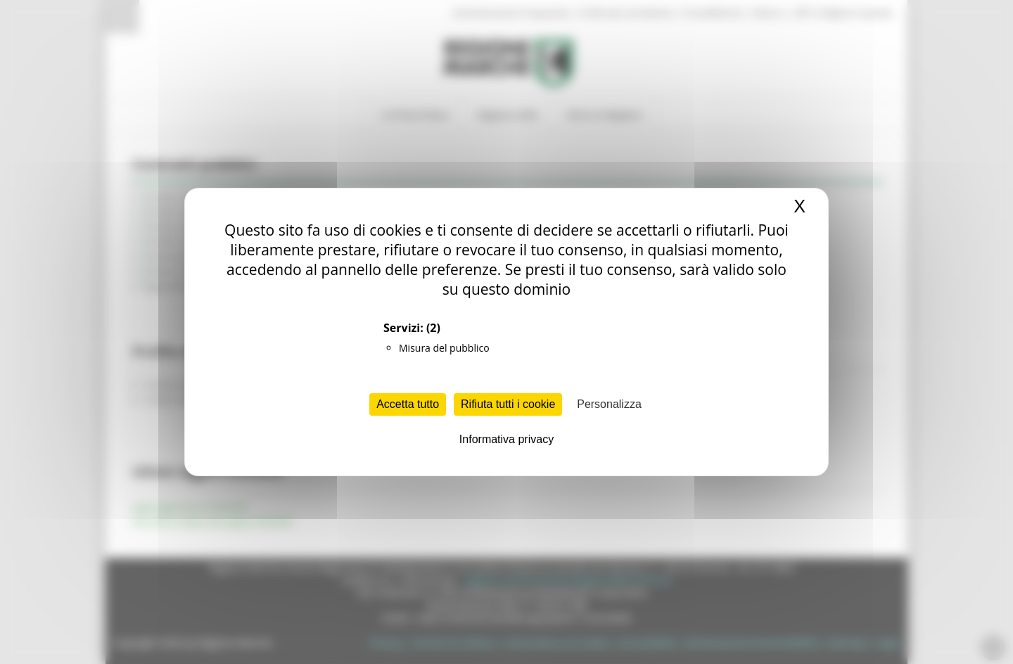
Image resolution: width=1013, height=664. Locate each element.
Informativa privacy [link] (506, 439)
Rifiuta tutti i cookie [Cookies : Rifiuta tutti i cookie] (508, 404)
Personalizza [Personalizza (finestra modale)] (609, 404)
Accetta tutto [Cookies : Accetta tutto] (407, 404)
